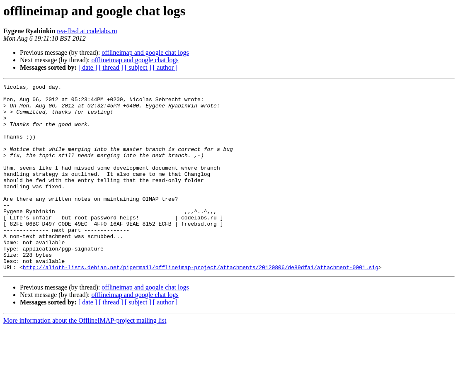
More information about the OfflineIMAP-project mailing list (84, 357)
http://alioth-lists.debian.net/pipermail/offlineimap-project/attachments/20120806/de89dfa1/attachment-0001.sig (200, 304)
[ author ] (165, 67)
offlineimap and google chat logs (145, 52)
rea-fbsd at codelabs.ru (87, 30)
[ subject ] (138, 67)
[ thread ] (111, 67)
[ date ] (87, 67)
